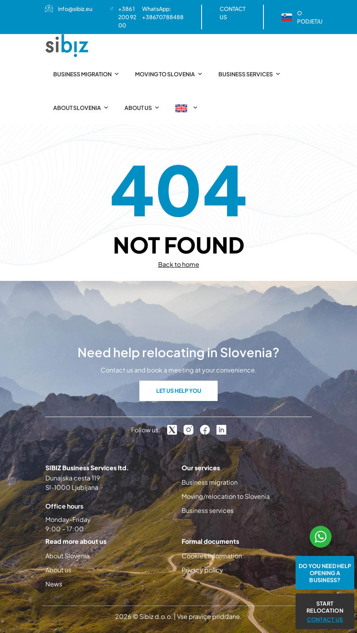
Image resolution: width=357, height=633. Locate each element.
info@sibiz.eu (75, 8)
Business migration (86, 74)
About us (142, 107)
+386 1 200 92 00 (127, 17)
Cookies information (212, 556)
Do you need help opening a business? (325, 572)
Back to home (178, 264)
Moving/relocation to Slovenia (226, 496)
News (53, 584)
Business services (249, 74)
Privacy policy (202, 570)
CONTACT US (232, 12)
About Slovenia (81, 107)
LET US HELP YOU (178, 390)
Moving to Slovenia (169, 74)
